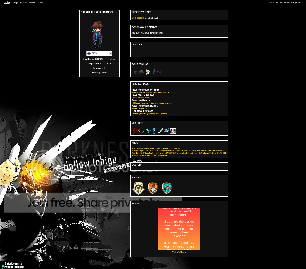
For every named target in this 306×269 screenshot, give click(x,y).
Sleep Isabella (138, 18)
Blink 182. (143, 108)
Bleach (135, 92)
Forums (23, 2)
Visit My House (179, 252)
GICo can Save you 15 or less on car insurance (153, 103)
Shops (15, 2)
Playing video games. (157, 113)
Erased (149, 92)
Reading (144, 113)
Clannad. (166, 92)
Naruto (141, 92)
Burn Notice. (143, 98)
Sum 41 (135, 108)
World (32, 2)
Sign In (296, 2)
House (134, 98)
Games (40, 2)
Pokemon (156, 92)
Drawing (136, 113)
